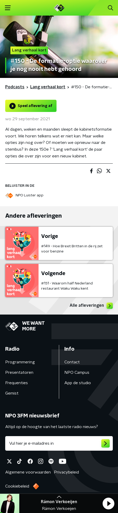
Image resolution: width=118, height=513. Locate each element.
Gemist (11, 393)
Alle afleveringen (91, 306)
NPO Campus (76, 372)
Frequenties (16, 383)
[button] (108, 503)
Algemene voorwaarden (28, 472)
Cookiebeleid (17, 486)
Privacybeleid (66, 472)
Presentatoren (19, 372)
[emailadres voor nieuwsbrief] (59, 443)
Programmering (20, 362)
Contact (72, 362)
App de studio (77, 383)
